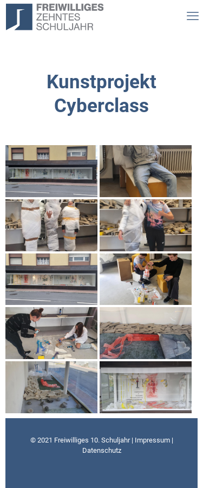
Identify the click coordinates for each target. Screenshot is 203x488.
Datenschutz (101, 450)
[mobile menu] (189, 16)
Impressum (152, 440)
